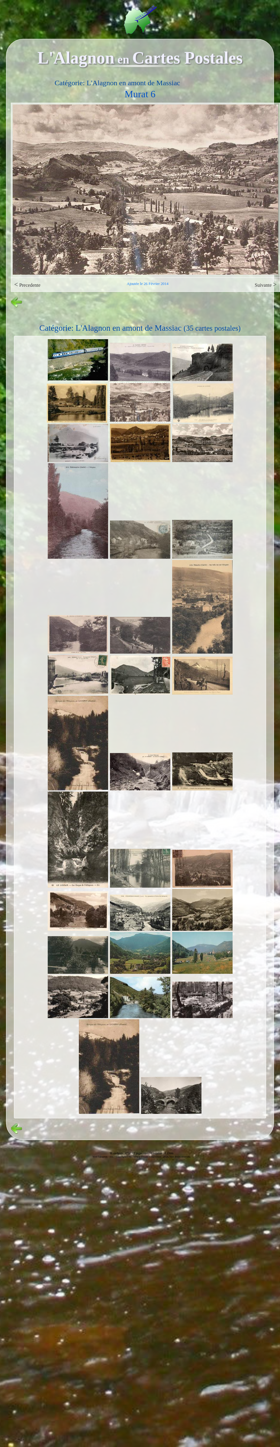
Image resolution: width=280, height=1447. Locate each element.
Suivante (266, 284)
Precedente (27, 284)
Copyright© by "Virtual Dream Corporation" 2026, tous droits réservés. (153, 1156)
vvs (111, 1156)
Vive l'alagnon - (101, 1156)
